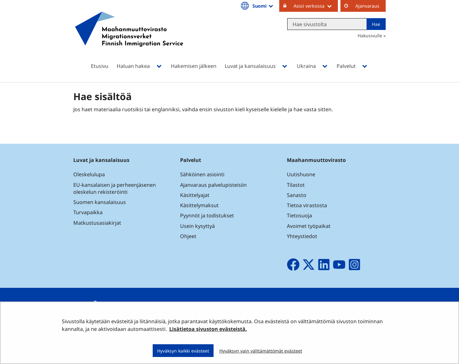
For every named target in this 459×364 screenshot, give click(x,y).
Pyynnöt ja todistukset (207, 215)
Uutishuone (301, 174)
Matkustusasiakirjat (97, 222)
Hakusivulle (370, 36)
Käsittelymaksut (199, 205)
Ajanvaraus (367, 6)
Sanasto (296, 195)
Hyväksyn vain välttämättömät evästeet (260, 351)
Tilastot (296, 184)
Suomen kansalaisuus (99, 202)
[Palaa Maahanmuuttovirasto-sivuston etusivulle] (129, 37)
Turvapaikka (88, 212)
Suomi (263, 6)
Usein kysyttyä (198, 225)
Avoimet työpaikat (309, 225)
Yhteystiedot (302, 236)
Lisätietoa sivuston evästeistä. (208, 328)
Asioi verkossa (316, 6)
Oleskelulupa (89, 174)
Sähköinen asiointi (202, 174)
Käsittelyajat (194, 195)
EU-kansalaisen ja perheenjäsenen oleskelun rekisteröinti (114, 188)
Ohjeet (188, 236)
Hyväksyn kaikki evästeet (183, 351)
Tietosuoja (299, 215)
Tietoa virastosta (307, 205)
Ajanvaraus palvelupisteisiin (213, 184)
